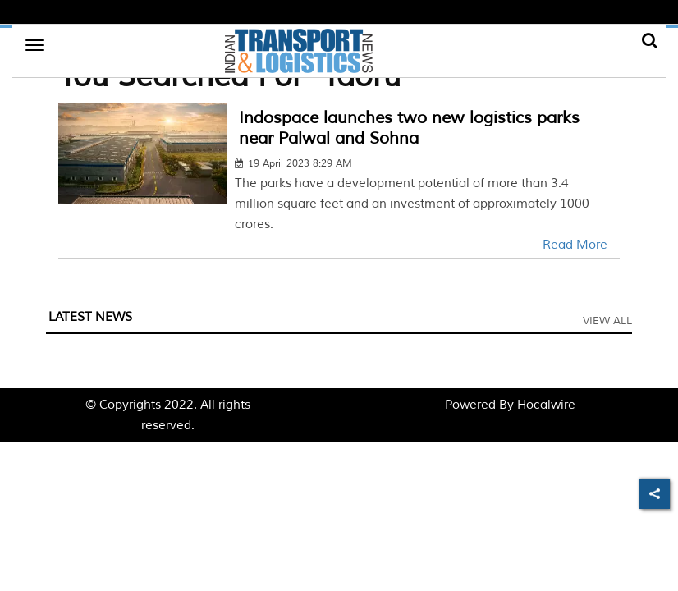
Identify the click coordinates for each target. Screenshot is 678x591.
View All (607, 321)
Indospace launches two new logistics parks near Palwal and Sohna (409, 128)
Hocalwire (546, 405)
